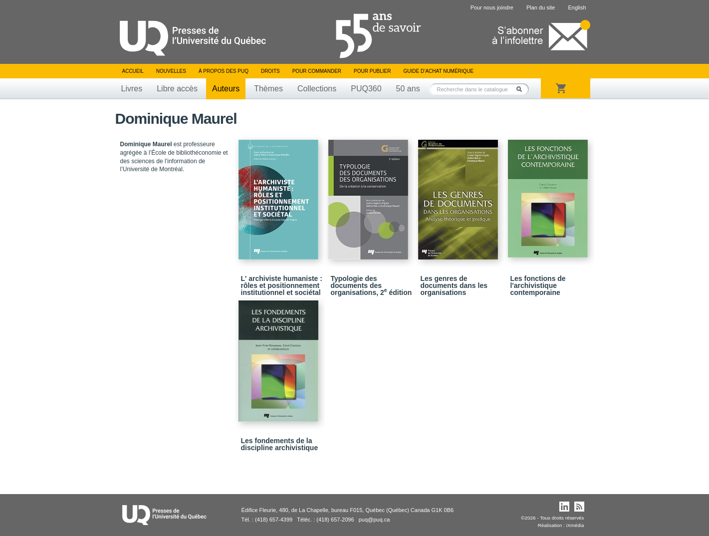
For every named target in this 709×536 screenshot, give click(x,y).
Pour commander (316, 71)
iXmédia (575, 525)
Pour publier (372, 71)
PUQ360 (366, 88)
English (577, 7)
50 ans (408, 88)
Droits (270, 71)
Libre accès (177, 88)
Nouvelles (171, 71)
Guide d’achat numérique (439, 71)
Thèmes (268, 88)
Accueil (133, 71)
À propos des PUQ (223, 71)
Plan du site (540, 7)
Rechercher (521, 89)
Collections (316, 88)
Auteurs (225, 88)
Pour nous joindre (492, 7)
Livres (132, 88)
